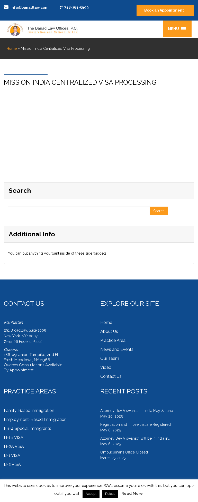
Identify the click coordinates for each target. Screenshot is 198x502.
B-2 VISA (12, 464)
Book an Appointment (164, 10)
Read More (132, 493)
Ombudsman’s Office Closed (124, 452)
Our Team (109, 358)
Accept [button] (91, 494)
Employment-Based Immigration (35, 419)
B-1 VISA (12, 455)
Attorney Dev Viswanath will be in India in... (135, 438)
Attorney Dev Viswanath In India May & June (136, 411)
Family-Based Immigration (29, 410)
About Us (109, 331)
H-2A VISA (14, 446)
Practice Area (112, 340)
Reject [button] (110, 494)
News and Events (116, 349)
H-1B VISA (13, 437)
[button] (173, 29)
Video (105, 367)
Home (11, 48)
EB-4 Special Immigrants (27, 428)
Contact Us (111, 376)
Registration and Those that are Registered (135, 424)
